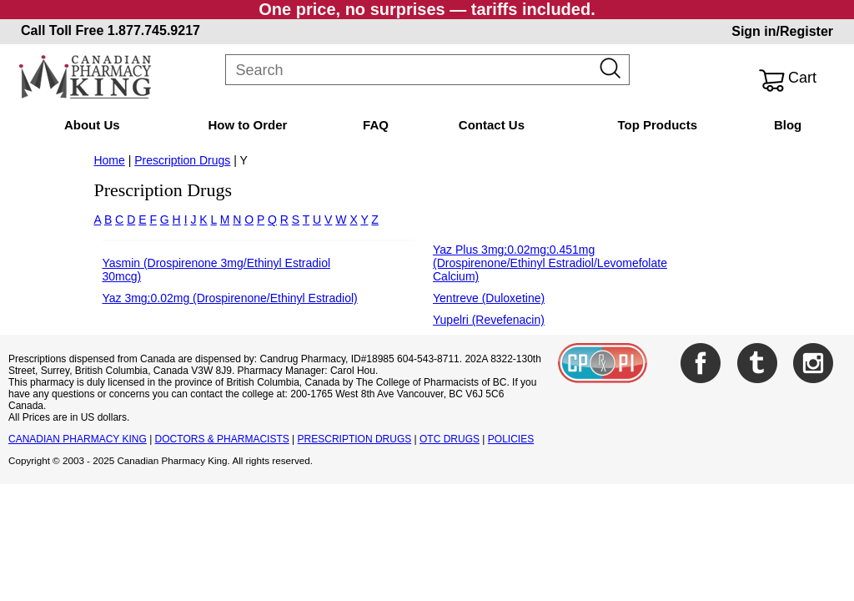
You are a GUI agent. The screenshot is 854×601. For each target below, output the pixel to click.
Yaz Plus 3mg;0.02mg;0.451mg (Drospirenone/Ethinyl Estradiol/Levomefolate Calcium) (550, 263)
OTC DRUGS (449, 439)
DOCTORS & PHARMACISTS (222, 439)
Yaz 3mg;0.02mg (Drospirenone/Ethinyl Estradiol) (229, 298)
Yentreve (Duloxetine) (489, 298)
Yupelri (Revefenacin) (489, 319)
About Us (92, 125)
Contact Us (492, 125)
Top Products (657, 125)
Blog (787, 125)
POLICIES (511, 439)
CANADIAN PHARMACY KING (77, 439)
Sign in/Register (782, 31)
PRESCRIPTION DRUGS (355, 439)
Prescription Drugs (182, 160)
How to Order (247, 125)
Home (108, 160)
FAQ (376, 125)
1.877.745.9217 (154, 30)
